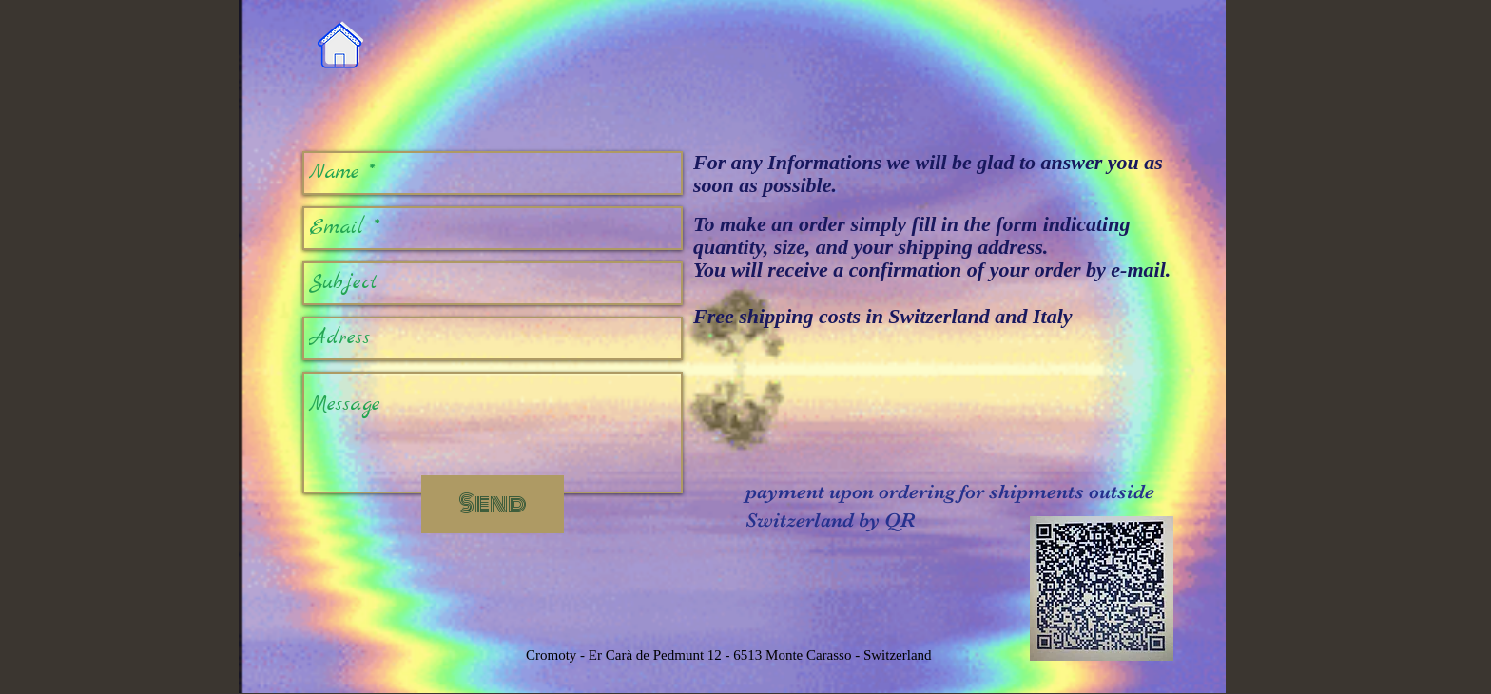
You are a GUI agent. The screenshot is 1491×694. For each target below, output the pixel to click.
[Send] (492, 504)
